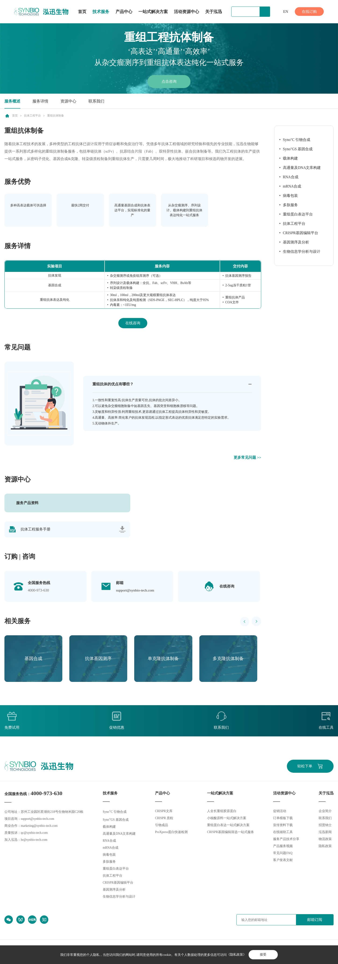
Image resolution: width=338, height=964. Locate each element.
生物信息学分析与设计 (301, 251)
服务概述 (12, 101)
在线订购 (309, 12)
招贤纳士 (325, 826)
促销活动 (279, 812)
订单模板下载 (283, 819)
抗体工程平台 (32, 115)
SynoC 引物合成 (296, 140)
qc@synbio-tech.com (35, 833)
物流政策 (325, 840)
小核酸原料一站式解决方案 (226, 819)
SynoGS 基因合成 (298, 149)
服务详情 (41, 101)
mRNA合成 (292, 186)
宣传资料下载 (283, 826)
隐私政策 (325, 847)
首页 (82, 11)
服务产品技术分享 (286, 840)
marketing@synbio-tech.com (40, 826)
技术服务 (100, 11)
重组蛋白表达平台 (298, 214)
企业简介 (325, 812)
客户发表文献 (283, 861)
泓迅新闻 (325, 833)
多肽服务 (290, 205)
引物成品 (161, 826)
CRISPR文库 (164, 812)
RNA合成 (290, 177)
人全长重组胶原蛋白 (221, 812)
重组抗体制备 (55, 115)
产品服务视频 (283, 847)
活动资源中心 (186, 11)
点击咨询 (169, 81)
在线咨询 (132, 323)
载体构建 (290, 158)
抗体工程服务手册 (36, 530)
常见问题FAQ (283, 854)
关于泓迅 (213, 11)
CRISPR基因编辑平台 (300, 233)
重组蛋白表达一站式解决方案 (228, 826)
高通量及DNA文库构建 (302, 168)
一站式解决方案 (153, 11)
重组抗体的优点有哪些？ (113, 384)
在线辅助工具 (283, 833)
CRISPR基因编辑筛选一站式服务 (230, 833)
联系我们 (99, 101)
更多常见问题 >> (247, 457)
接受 (263, 954)
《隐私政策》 (236, 954)
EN (285, 12)
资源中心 (70, 101)
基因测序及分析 (296, 242)
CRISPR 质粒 (164, 819)
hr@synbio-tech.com (34, 840)
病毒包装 (290, 196)
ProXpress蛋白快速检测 (171, 833)
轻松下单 (304, 767)
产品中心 (124, 12)
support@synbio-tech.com (135, 591)
